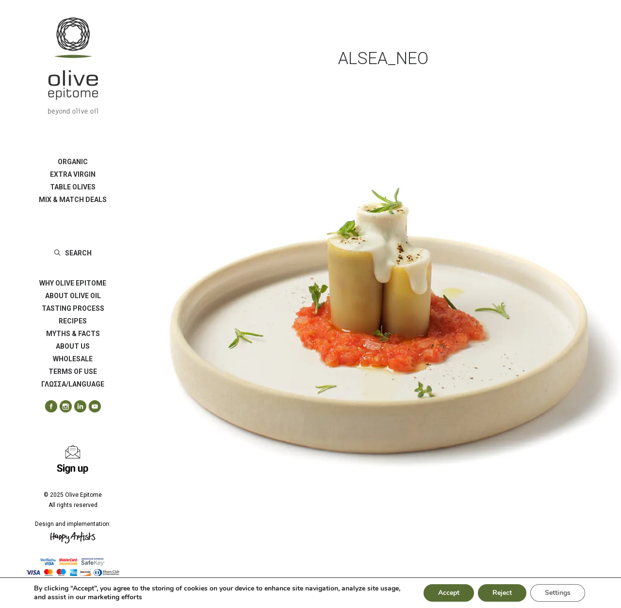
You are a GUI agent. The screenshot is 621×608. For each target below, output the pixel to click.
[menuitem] (73, 161)
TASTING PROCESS (73, 308)
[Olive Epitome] (72, 66)
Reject (502, 592)
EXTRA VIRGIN (73, 174)
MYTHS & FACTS (73, 334)
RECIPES (73, 321)
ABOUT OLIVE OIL (73, 296)
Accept (448, 592)
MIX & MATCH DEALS (73, 199)
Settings (558, 592)
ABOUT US (73, 346)
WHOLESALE (73, 359)
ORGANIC (73, 162)
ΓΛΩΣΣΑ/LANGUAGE (72, 384)
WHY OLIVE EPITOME (72, 283)
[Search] (73, 253)
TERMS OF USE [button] (73, 371)
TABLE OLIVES (73, 187)
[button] (47, 406)
